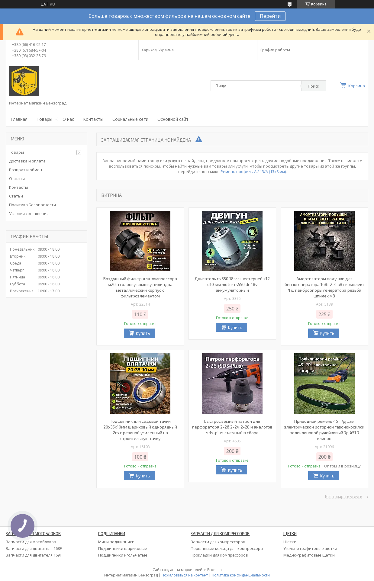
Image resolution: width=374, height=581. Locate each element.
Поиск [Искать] (313, 86)
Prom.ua (214, 569)
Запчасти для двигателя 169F (34, 555)
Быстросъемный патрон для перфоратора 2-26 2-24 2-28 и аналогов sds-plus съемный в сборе (232, 427)
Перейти (270, 16)
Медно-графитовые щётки (309, 555)
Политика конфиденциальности (241, 575)
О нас (68, 119)
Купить (143, 333)
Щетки (289, 541)
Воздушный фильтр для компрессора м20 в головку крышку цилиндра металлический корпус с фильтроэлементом (140, 287)
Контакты (93, 119)
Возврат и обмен (25, 169)
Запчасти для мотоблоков (31, 541)
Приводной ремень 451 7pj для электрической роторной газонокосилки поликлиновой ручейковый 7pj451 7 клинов (324, 430)
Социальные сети (130, 119)
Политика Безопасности (32, 204)
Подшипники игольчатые (122, 555)
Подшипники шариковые (122, 548)
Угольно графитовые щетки (310, 548)
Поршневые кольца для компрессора (227, 548)
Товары (44, 119)
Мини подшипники (116, 541)
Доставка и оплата (27, 161)
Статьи (16, 196)
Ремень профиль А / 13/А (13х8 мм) (253, 171)
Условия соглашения (29, 213)
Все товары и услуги (343, 497)
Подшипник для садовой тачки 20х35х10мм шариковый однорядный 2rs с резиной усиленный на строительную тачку (140, 430)
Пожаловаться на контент (185, 575)
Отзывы (17, 178)
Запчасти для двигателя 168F (34, 548)
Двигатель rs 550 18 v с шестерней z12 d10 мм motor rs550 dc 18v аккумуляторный (232, 284)
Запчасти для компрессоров (218, 541)
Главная (19, 119)
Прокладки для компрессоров (219, 555)
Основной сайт (173, 119)
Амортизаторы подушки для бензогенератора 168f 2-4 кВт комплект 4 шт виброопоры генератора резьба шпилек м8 (324, 287)
